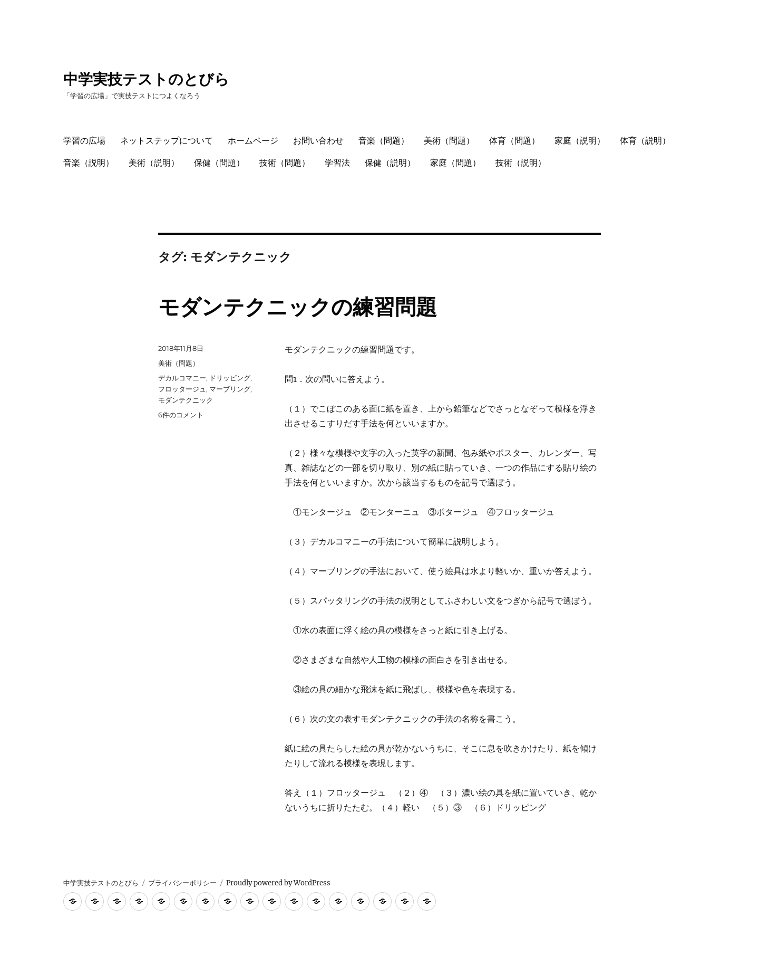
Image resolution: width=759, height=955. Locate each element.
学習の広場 (84, 141)
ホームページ (253, 141)
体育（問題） (514, 141)
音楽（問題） (383, 141)
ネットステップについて (166, 141)
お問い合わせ (318, 141)
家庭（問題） (455, 163)
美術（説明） (154, 163)
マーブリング (229, 389)
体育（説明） (645, 141)
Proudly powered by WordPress (278, 882)
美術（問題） (449, 141)
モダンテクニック (185, 400)
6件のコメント (180, 414)
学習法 (337, 163)
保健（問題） (219, 163)
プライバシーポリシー (182, 882)
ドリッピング (229, 378)
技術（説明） (520, 163)
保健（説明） (390, 163)
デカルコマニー (182, 378)
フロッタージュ (182, 389)
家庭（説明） (579, 141)
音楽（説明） (88, 163)
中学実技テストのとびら (146, 79)
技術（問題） (284, 163)
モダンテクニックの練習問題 (297, 307)
